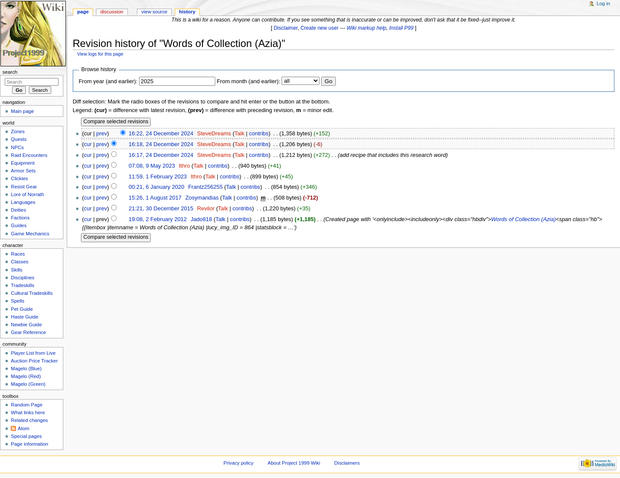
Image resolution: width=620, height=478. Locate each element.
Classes (19, 261)
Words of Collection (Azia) (523, 219)
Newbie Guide (26, 324)
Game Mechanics (30, 233)
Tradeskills (22, 285)
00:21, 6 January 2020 (156, 187)
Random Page (26, 404)
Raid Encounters (29, 155)
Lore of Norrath (27, 194)
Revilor (205, 208)
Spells (17, 300)
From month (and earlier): (248, 81)
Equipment (22, 163)
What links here (28, 412)
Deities (18, 209)
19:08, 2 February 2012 (158, 219)
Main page (22, 111)
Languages (23, 202)
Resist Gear (24, 186)
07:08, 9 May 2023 (152, 165)
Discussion (111, 11)
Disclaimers (347, 463)
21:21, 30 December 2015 (161, 208)
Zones (18, 131)
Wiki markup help (366, 28)
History (187, 11)
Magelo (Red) (25, 376)
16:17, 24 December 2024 (161, 155)
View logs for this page (100, 53)
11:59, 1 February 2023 (158, 176)
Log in (603, 3)
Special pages (26, 436)
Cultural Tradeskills (32, 293)
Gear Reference (28, 332)
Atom (23, 428)
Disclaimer (286, 28)
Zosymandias (201, 197)
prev (101, 133)
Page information (29, 444)
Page (83, 11)
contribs (259, 133)
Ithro (184, 165)
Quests (18, 139)
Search (10, 72)
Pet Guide (22, 309)
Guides (18, 225)
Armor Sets (23, 170)
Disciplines (22, 277)
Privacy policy (238, 463)
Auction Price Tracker (34, 360)
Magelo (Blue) (26, 368)
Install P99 (401, 28)
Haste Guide (24, 316)
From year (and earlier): (108, 81)
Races (18, 253)
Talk (240, 133)
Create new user (319, 28)
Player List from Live (33, 353)
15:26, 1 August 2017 (155, 197)
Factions (20, 217)
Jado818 (201, 219)
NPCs (17, 147)
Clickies (19, 178)
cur (88, 144)
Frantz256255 (205, 187)
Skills (16, 269)
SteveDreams (214, 133)
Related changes (29, 420)
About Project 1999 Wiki (294, 463)
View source (154, 11)
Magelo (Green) (28, 384)
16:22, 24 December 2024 (161, 133)
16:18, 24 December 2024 (161, 144)
